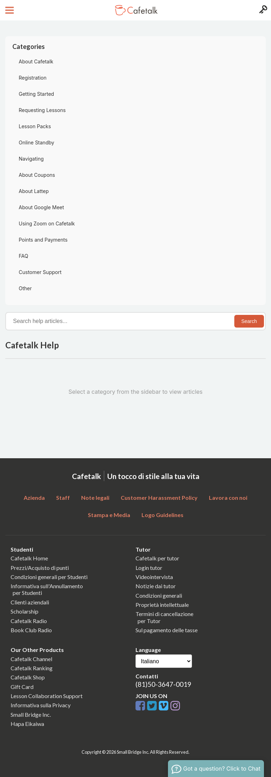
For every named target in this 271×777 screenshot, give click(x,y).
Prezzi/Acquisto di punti (40, 567)
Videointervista (154, 576)
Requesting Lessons (42, 110)
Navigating (31, 159)
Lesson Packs (35, 126)
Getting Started (36, 94)
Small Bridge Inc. (31, 714)
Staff (63, 497)
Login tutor (149, 567)
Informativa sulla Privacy (41, 705)
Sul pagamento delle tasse (167, 630)
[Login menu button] (262, 10)
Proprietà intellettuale (162, 604)
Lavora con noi (228, 497)
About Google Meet (41, 207)
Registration (33, 78)
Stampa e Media (109, 514)
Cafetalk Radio (29, 620)
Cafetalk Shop (28, 677)
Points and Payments (43, 240)
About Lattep (34, 191)
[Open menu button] (8, 10)
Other (25, 288)
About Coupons (37, 175)
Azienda (34, 497)
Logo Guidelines (162, 514)
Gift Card (22, 686)
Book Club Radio (31, 630)
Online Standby (36, 142)
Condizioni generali (159, 595)
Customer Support (40, 272)
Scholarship (24, 611)
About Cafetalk (36, 61)
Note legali (95, 497)
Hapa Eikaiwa (27, 723)
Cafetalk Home (29, 558)
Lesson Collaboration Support (47, 695)
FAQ (23, 256)
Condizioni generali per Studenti (49, 576)
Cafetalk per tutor (157, 558)
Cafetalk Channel (31, 658)
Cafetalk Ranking (32, 668)
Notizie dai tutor (156, 586)
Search (249, 321)
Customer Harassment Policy (159, 497)
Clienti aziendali (30, 602)
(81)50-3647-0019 (163, 684)
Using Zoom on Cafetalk (47, 223)
